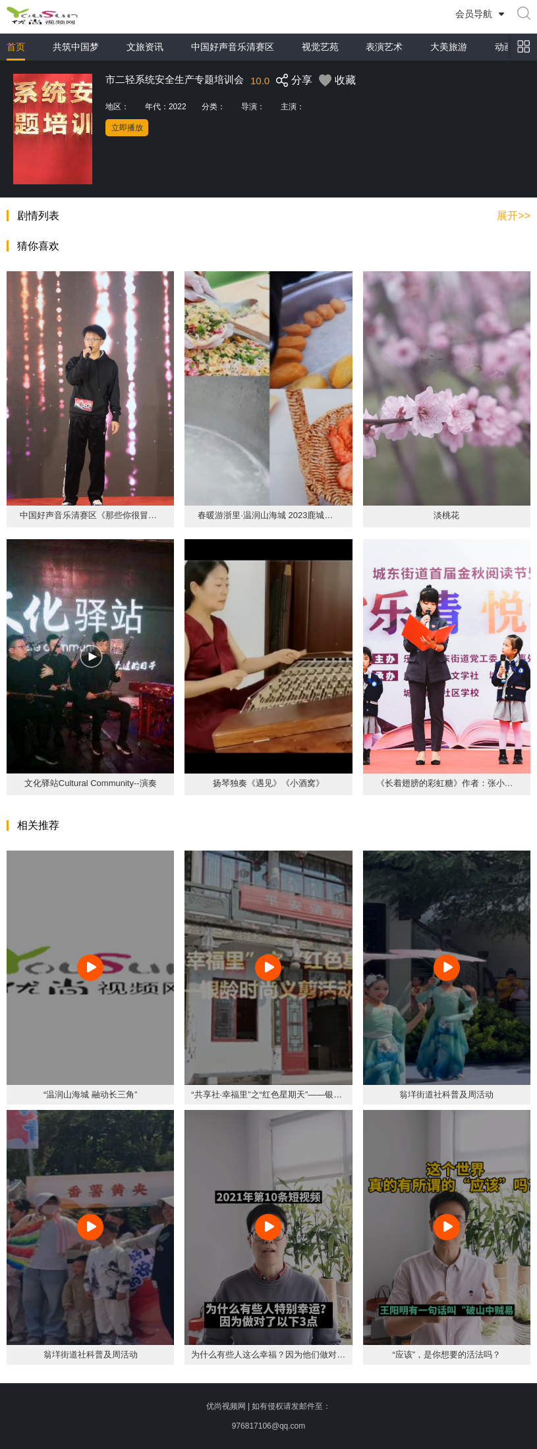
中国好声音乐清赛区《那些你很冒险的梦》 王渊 (90, 515)
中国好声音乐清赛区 (232, 46)
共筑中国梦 (76, 46)
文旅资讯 (145, 46)
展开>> (513, 216)
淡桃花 (446, 515)
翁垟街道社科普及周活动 (446, 1094)
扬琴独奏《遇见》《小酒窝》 (268, 783)
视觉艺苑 (320, 46)
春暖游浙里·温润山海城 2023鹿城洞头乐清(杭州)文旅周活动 (268, 515)
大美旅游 (448, 46)
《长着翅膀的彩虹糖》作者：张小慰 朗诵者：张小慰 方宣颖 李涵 (446, 783)
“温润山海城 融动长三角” (90, 1094)
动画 (504, 46)
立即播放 (127, 127)
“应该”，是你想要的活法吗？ (446, 1354)
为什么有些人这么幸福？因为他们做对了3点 (274, 1354)
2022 (177, 106)
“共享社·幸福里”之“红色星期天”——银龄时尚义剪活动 (292, 1094)
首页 (16, 46)
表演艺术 (384, 46)
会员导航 (473, 14)
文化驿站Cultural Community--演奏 (90, 783)
